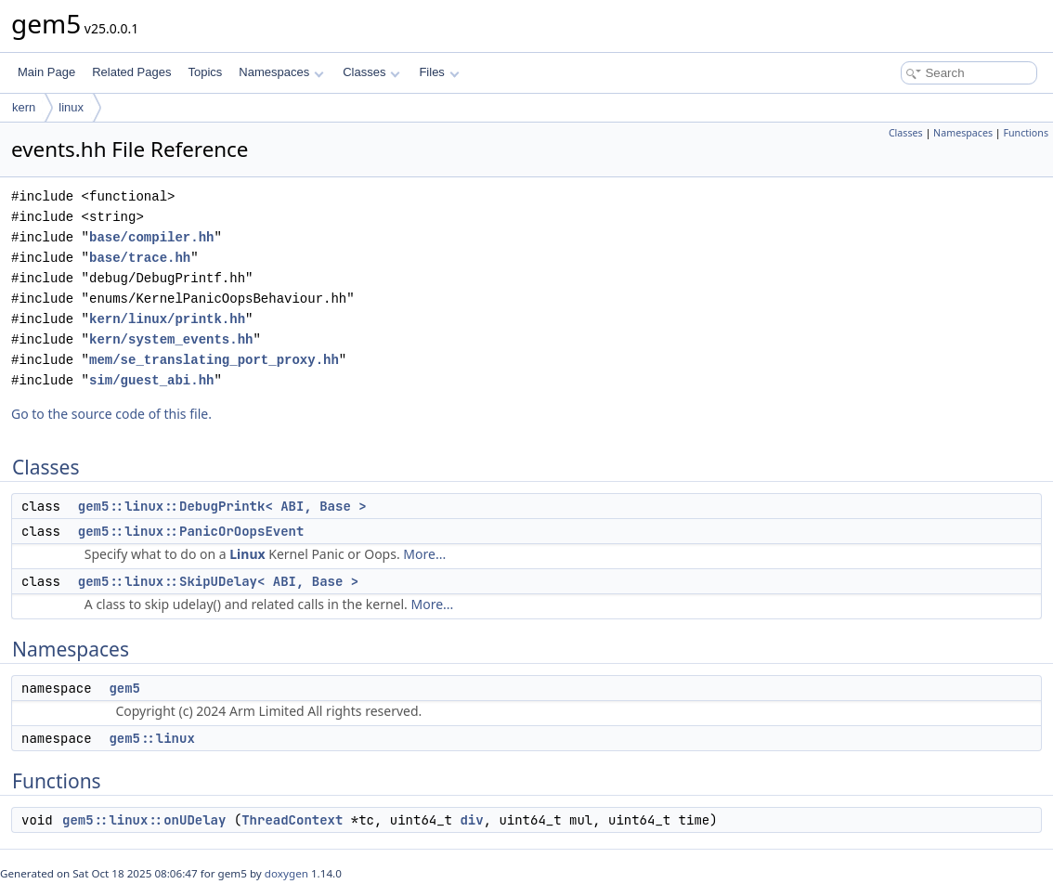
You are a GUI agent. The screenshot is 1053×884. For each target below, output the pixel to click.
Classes (371, 72)
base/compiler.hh (151, 237)
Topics (205, 72)
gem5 (124, 688)
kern (23, 107)
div (471, 820)
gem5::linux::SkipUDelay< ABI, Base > (218, 581)
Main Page (46, 72)
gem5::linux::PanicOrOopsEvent (191, 531)
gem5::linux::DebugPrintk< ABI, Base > (222, 506)
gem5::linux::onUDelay (144, 820)
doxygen (286, 873)
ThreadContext (292, 820)
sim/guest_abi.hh (151, 380)
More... (424, 554)
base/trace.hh (139, 257)
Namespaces (281, 72)
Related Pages (131, 72)
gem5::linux (151, 738)
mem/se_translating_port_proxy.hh (214, 360)
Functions (1025, 132)
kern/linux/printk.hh (167, 319)
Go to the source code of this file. (111, 413)
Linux (247, 554)
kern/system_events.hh (171, 339)
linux (71, 107)
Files (439, 72)
